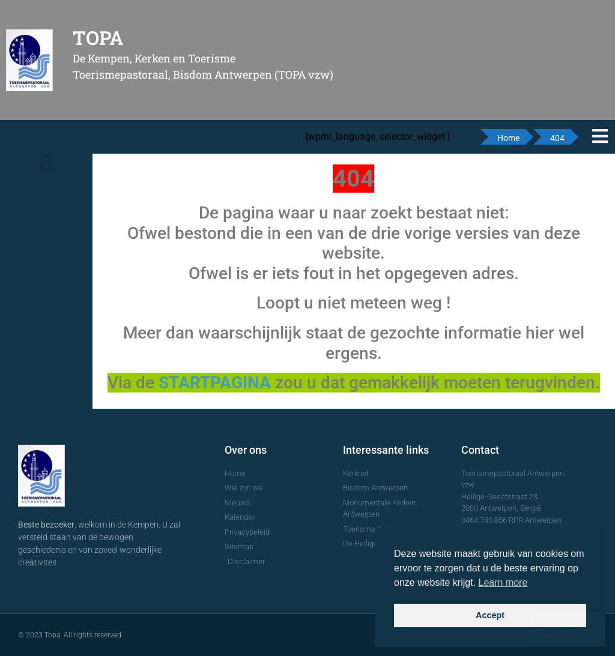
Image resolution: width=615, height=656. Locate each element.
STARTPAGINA (215, 383)
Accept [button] (490, 615)
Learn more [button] (503, 582)
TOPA (98, 37)
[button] (46, 163)
